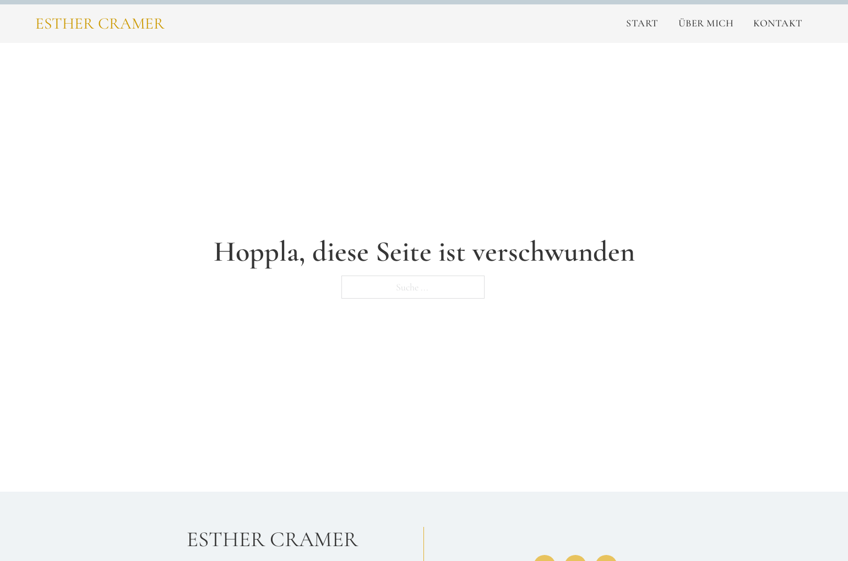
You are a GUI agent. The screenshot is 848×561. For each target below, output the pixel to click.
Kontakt (778, 23)
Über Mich (706, 23)
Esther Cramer (100, 23)
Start (642, 23)
